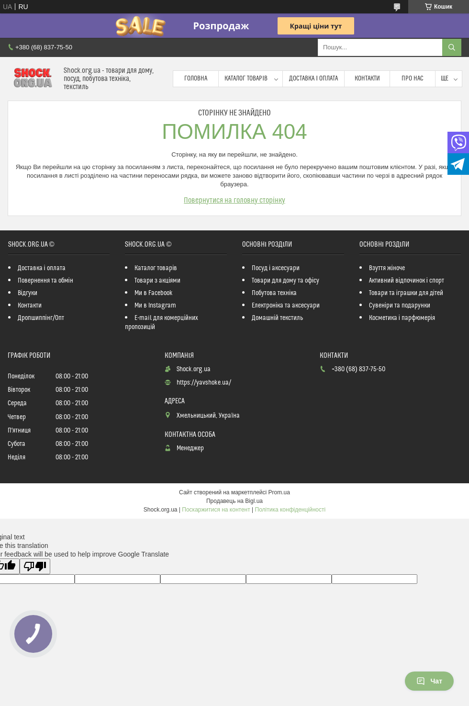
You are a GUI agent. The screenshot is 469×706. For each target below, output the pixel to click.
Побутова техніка (274, 293)
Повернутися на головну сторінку (234, 200)
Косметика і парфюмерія (402, 318)
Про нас (413, 78)
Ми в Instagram (155, 305)
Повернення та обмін (45, 281)
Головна (195, 78)
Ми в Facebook (153, 293)
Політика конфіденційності (290, 509)
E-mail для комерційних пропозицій (161, 322)
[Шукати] (451, 47)
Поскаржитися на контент (216, 509)
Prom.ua (279, 492)
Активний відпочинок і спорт (406, 281)
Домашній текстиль (277, 318)
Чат (429, 681)
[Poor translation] (35, 566)
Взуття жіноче (387, 268)
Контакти (367, 78)
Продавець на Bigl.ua (234, 501)
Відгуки (27, 293)
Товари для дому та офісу (285, 281)
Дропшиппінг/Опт (41, 318)
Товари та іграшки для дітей (406, 293)
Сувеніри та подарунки (399, 305)
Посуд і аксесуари (276, 268)
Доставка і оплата (313, 78)
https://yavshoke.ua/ (204, 383)
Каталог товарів (246, 78)
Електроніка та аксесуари (286, 305)
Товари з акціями (157, 281)
